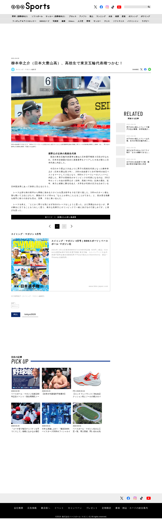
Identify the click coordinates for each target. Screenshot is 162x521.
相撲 (117, 16)
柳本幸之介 (16, 308)
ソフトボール (37, 16)
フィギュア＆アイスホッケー (24, 21)
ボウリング (145, 16)
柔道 (124, 16)
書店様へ (45, 510)
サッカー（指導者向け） (56, 16)
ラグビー (145, 21)
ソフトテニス (118, 21)
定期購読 (106, 510)
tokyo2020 (30, 317)
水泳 (110, 16)
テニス (107, 21)
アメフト (83, 16)
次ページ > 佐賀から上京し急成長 (60, 218)
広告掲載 (32, 510)
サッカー (97, 21)
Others (71, 21)
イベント (59, 510)
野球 (88, 21)
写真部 (55, 21)
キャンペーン (75, 510)
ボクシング (133, 16)
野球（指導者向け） (20, 16)
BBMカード (44, 21)
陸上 (91, 16)
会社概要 (18, 510)
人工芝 (80, 21)
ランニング (101, 16)
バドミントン (132, 21)
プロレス (72, 16)
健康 (63, 21)
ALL (16, 317)
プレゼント (92, 510)
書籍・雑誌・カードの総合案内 (131, 510)
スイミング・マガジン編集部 (28, 70)
